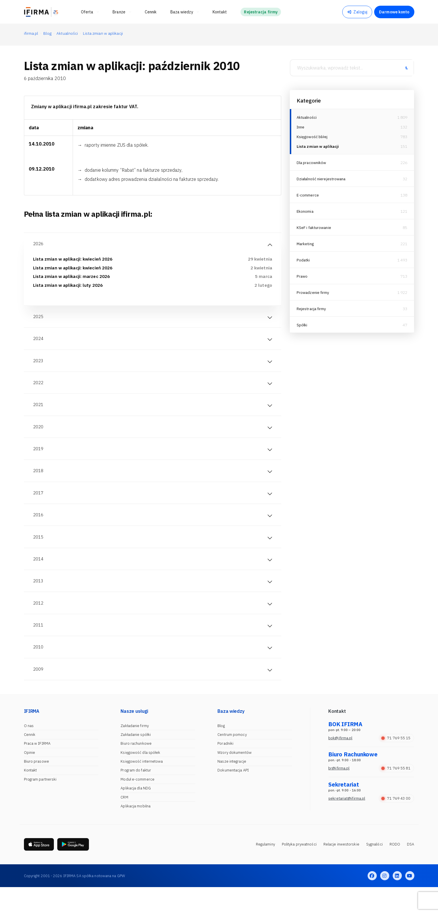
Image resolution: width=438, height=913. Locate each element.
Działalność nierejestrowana (322, 181)
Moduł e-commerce (137, 804)
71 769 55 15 (395, 763)
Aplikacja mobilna (135, 831)
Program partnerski (40, 804)
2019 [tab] (38, 460)
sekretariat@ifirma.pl (346, 823)
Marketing (306, 246)
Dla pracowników (312, 165)
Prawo (302, 278)
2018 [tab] (38, 483)
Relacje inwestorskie (341, 869)
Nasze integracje (231, 786)
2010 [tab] (38, 670)
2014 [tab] (38, 577)
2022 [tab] (38, 390)
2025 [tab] (38, 320)
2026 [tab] (38, 244)
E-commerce (308, 197)
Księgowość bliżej (313, 138)
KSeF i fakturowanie (315, 230)
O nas (29, 751)
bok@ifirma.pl (340, 763)
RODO (395, 869)
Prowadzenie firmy (313, 295)
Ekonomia (305, 213)
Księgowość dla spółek (140, 777)
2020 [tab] (38, 437)
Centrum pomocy (231, 760)
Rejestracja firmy (312, 311)
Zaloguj (357, 12)
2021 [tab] (38, 413)
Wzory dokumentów (234, 777)
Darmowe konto (394, 12)
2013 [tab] (38, 600)
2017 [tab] (38, 507)
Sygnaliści (374, 869)
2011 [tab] (38, 647)
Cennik (30, 760)
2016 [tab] (38, 530)
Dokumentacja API (233, 795)
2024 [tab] (38, 343)
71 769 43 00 (395, 823)
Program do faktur (136, 795)
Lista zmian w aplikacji (319, 149)
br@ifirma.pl (338, 793)
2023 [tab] (38, 367)
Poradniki (225, 768)
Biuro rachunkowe (136, 768)
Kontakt (30, 795)
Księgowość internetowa (142, 786)
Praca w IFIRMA (37, 768)
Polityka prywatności (299, 869)
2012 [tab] (38, 623)
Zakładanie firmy (135, 751)
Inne (301, 127)
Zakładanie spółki (136, 760)
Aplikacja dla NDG (136, 813)
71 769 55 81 (395, 793)
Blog (221, 751)
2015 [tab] (38, 553)
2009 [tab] (38, 693)
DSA (410, 869)
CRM (124, 822)
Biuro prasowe (36, 786)
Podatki (304, 262)
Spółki (302, 327)
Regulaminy (265, 869)
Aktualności (307, 117)
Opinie (29, 777)
